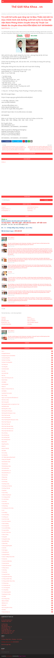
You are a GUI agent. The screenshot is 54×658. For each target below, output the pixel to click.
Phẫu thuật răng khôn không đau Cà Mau (27, 419)
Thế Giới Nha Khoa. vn (27, 472)
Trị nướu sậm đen (27, 563)
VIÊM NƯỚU (27, 605)
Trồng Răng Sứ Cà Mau (27, 594)
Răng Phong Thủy (27, 444)
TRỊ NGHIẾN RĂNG (27, 541)
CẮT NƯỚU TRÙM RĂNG (6, 324)
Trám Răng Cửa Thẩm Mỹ (27, 486)
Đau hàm (27, 371)
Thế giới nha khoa (27, 468)
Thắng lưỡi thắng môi (27, 459)
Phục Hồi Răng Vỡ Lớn (27, 439)
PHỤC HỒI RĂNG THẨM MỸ (32, 322)
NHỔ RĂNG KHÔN (5, 320)
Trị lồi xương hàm (27, 525)
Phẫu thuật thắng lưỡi (27, 422)
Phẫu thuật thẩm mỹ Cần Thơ (27, 428)
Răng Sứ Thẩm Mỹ (27, 448)
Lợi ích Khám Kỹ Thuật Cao (32, 207)
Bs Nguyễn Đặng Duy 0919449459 (27, 355)
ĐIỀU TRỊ (27, 375)
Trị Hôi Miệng (27, 512)
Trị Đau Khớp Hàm (27, 503)
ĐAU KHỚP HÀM (27, 373)
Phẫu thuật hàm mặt (27, 415)
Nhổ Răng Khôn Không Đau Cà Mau (27, 413)
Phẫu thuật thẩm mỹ (27, 424)
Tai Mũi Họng (4, 624)
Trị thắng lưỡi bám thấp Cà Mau (27, 581)
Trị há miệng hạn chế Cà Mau (27, 508)
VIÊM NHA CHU (27, 603)
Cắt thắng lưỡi (27, 364)
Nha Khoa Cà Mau (27, 399)
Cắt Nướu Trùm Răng (27, 360)
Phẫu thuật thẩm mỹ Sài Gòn (27, 430)
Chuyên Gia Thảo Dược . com (8, 630)
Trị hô (27, 510)
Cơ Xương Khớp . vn (5, 210)
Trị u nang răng (27, 589)
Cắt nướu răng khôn (27, 357)
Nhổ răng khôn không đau (27, 410)
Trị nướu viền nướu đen (27, 565)
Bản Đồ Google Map (6, 644)
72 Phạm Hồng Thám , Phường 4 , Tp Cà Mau (11, 639)
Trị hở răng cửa (27, 517)
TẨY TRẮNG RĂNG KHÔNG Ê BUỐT (27, 457)
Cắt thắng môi (27, 366)
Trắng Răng (27, 490)
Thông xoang (27, 477)
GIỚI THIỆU (3, 319)
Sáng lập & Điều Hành (6, 621)
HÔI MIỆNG (29, 324)
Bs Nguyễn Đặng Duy (27, 353)
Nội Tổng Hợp (4, 625)
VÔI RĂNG (27, 609)
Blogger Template (22, 656)
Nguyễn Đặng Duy (5, 28)
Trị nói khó (27, 547)
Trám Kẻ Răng (27, 481)
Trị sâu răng (27, 570)
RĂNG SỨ (27, 446)
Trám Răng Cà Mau (27, 483)
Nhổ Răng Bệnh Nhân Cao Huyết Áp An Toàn (27, 404)
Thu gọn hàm (27, 479)
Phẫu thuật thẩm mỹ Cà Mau (27, 426)
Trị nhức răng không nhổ (27, 545)
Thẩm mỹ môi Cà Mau (27, 461)
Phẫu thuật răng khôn (27, 417)
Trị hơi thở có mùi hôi (27, 521)
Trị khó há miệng (27, 523)
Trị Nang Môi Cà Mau (27, 539)
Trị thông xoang (27, 583)
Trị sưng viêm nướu (27, 574)
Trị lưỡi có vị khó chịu (27, 532)
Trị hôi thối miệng (27, 514)
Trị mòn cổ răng (27, 534)
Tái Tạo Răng (27, 452)
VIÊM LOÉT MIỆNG (27, 600)
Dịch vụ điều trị (11, 237)
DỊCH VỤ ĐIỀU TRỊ (31, 319)
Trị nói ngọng (27, 550)
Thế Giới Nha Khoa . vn (27, 7)
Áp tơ (27, 351)
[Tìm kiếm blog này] (20, 200)
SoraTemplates (9, 656)
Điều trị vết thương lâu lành (27, 377)
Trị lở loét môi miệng (27, 528)
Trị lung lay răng (27, 530)
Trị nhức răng (27, 543)
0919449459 (16, 642)
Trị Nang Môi (27, 536)
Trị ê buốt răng (27, 505)
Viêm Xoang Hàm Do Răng (27, 607)
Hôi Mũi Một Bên (27, 384)
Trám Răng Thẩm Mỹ (27, 488)
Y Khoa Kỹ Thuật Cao (27, 612)
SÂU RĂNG (27, 450)
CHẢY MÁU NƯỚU (27, 368)
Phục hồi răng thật (27, 437)
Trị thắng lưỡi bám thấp (27, 578)
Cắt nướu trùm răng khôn (27, 362)
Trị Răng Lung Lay (27, 567)
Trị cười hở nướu (27, 499)
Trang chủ (3, 13)
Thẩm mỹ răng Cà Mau (27, 466)
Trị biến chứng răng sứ (27, 494)
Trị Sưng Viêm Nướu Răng (27, 576)
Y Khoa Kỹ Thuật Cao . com (7, 632)
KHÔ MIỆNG (27, 391)
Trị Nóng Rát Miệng (27, 554)
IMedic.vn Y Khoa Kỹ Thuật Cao (27, 388)
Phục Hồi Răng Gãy (27, 435)
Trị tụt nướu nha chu (27, 585)
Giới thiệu (10, 271)
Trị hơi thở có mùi (27, 519)
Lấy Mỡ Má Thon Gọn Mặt (27, 393)
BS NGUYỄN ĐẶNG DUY (6, 620)
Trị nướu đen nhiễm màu (27, 561)
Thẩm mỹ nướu (27, 463)
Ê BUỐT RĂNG (27, 380)
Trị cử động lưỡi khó (27, 497)
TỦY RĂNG (27, 596)
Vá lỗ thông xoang (27, 598)
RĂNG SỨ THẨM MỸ (31, 320)
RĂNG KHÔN (27, 441)
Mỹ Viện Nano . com (31, 208)
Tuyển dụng (29, 210)
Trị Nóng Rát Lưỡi (27, 552)
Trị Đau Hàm (27, 501)
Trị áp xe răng (27, 492)
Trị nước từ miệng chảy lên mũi (27, 556)
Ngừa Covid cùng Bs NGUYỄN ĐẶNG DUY (27, 397)
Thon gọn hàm (27, 475)
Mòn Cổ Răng (27, 395)
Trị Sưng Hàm (27, 572)
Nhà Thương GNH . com (6, 633)
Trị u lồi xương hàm (27, 587)
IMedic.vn (29, 317)
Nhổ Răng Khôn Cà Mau (27, 408)
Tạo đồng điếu (27, 455)
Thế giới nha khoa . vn (5, 208)
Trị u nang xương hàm (27, 592)
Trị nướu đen (27, 558)
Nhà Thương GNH (27, 402)
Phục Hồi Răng (27, 433)
